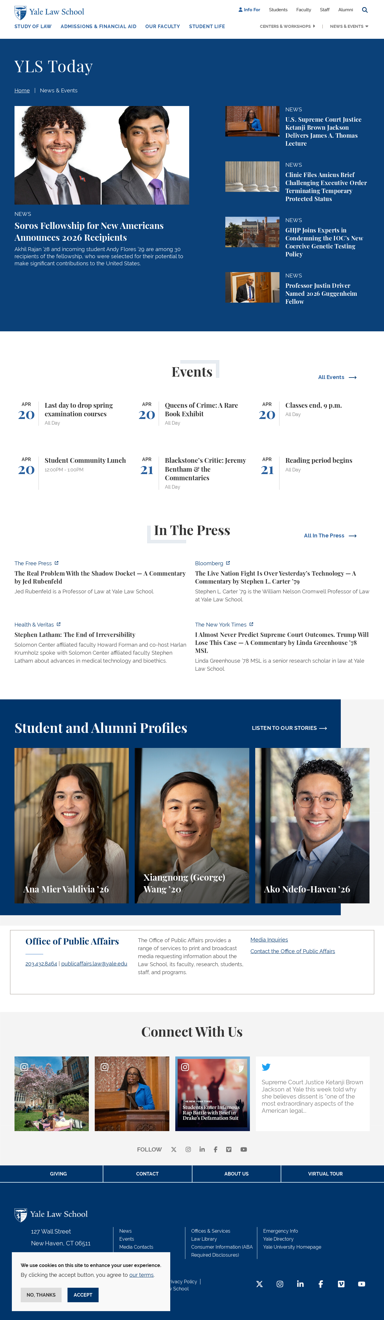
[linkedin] (202, 1150)
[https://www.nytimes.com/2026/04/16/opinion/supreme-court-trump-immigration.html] (282, 648)
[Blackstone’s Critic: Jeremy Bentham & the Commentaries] (192, 473)
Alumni (345, 9)
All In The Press (325, 535)
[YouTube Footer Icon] (361, 1284)
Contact (147, 1174)
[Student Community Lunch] (72, 473)
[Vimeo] (229, 1150)
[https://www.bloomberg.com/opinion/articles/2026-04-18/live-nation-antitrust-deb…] (282, 583)
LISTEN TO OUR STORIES (284, 728)
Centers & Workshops (285, 26)
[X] (174, 1150)
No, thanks (41, 1295)
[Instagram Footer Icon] (280, 1284)
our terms (141, 1275)
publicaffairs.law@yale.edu (94, 964)
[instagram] (188, 1150)
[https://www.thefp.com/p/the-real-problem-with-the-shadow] (102, 579)
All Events (332, 377)
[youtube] (243, 1150)
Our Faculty (162, 26)
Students (278, 9)
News (125, 1231)
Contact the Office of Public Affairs (292, 951)
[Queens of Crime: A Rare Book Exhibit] (192, 414)
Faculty (303, 9)
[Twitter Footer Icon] (259, 1284)
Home (22, 90)
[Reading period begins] (312, 473)
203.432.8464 (41, 964)
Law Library (204, 1239)
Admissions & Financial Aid (98, 26)
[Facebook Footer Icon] (320, 1284)
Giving (58, 1174)
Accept (83, 1295)
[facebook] (216, 1150)
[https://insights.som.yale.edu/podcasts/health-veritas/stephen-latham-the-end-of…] (102, 644)
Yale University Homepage (292, 1247)
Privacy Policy (181, 1281)
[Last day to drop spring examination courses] (72, 414)
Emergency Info (280, 1231)
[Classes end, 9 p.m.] (312, 414)
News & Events (347, 26)
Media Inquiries (269, 940)
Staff (325, 9)
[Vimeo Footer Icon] (341, 1284)
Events (126, 1239)
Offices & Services (210, 1231)
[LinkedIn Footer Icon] (300, 1284)
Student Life (207, 26)
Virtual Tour (325, 1174)
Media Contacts (136, 1247)
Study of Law (33, 26)
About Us (236, 1174)
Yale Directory (278, 1239)
